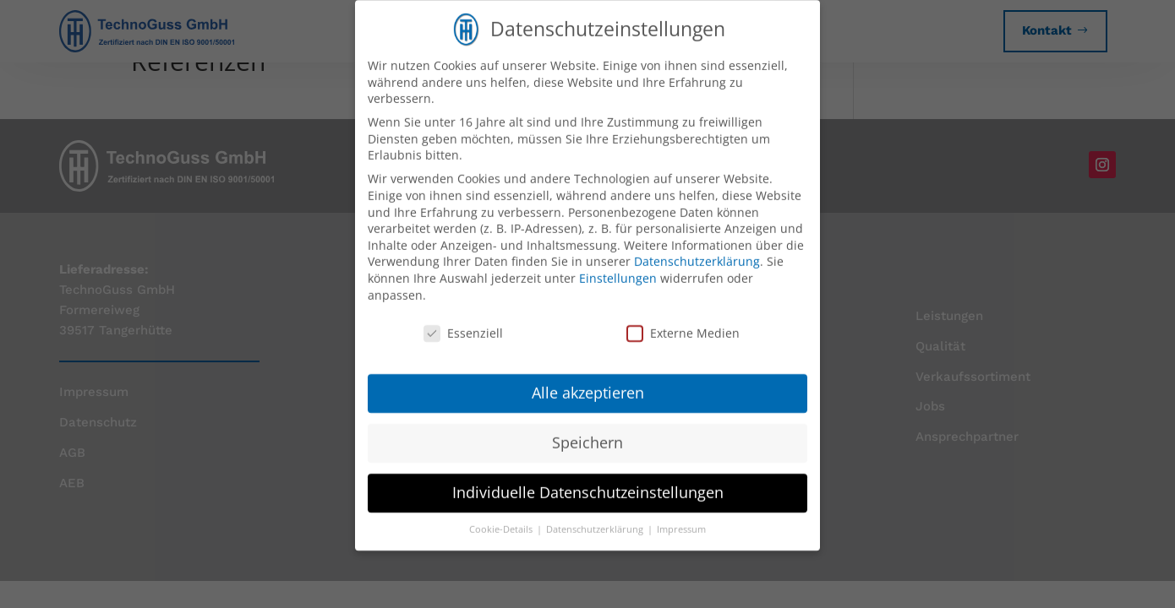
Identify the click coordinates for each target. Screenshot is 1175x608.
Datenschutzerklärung (697, 249)
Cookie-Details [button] (502, 516)
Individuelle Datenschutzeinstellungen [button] (588, 479)
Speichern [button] (587, 429)
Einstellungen (618, 265)
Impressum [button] (681, 516)
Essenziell (463, 320)
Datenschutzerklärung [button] (596, 516)
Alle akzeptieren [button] (588, 379)
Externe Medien (683, 320)
